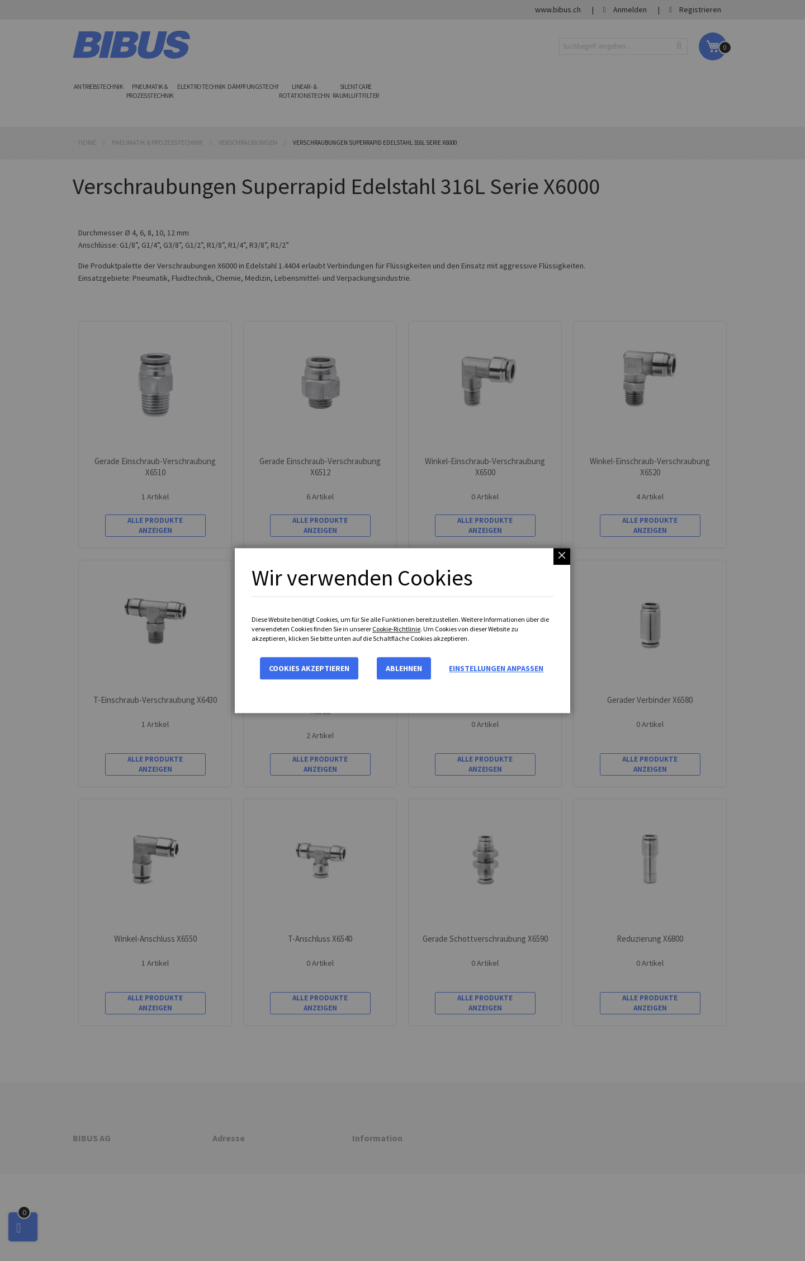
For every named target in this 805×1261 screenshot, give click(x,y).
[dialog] (402, 630)
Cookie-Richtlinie (396, 629)
